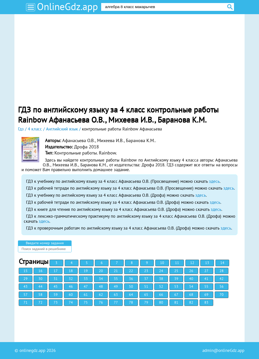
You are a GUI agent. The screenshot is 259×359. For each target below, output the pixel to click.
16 (40, 270)
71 (26, 302)
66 (161, 294)
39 (176, 278)
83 (206, 302)
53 (176, 286)
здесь (214, 181)
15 (26, 270)
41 (206, 278)
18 (71, 270)
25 (176, 270)
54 (191, 286)
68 (191, 294)
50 (131, 286)
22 (131, 270)
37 (146, 278)
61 (86, 294)
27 (206, 270)
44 (40, 286)
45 (56, 286)
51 (146, 286)
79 (146, 302)
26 (191, 270)
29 (26, 278)
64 (131, 294)
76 (101, 302)
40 (191, 278)
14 (222, 262)
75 (86, 302)
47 (86, 286)
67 (176, 294)
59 (56, 294)
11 (177, 262)
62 (101, 294)
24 (161, 270)
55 (206, 286)
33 (86, 278)
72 (40, 302)
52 (161, 286)
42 (222, 278)
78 (131, 302)
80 (161, 302)
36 (131, 278)
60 (71, 294)
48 (101, 286)
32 (71, 278)
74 (71, 302)
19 (86, 270)
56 (222, 286)
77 (116, 302)
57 (26, 294)
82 (191, 302)
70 (222, 294)
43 (26, 286)
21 (116, 270)
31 (56, 278)
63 (116, 294)
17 (56, 270)
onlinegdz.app (32, 350)
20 (101, 270)
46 (71, 286)
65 (146, 294)
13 (207, 262)
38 (161, 278)
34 (101, 278)
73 (56, 302)
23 (146, 270)
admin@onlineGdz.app (223, 350)
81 (176, 302)
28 (222, 270)
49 (116, 286)
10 (162, 262)
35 (116, 278)
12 (192, 262)
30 (40, 278)
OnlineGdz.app (67, 6)
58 (40, 294)
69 (206, 294)
